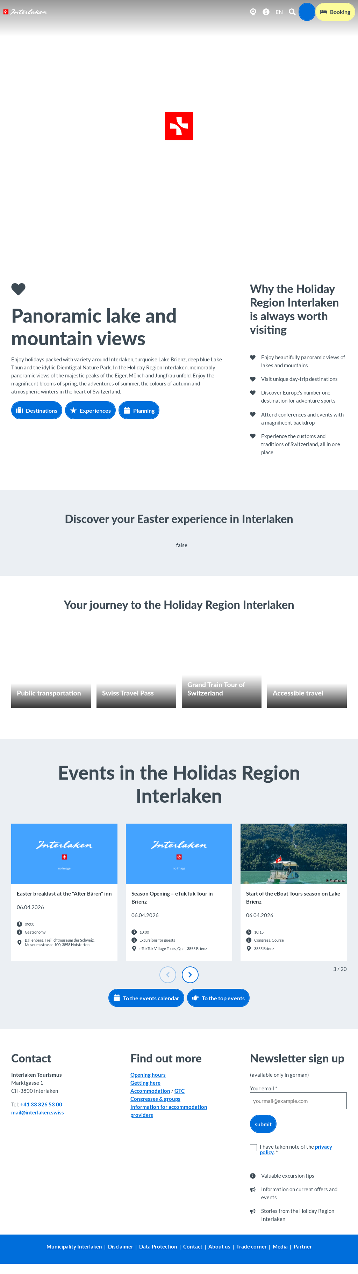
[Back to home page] (25, 12)
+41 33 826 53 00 (41, 1104)
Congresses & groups (155, 1099)
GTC (179, 1091)
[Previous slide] (167, 974)
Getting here (145, 1083)
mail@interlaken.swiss (37, 1112)
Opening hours (148, 1075)
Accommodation (150, 1091)
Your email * (263, 1088)
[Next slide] (190, 974)
